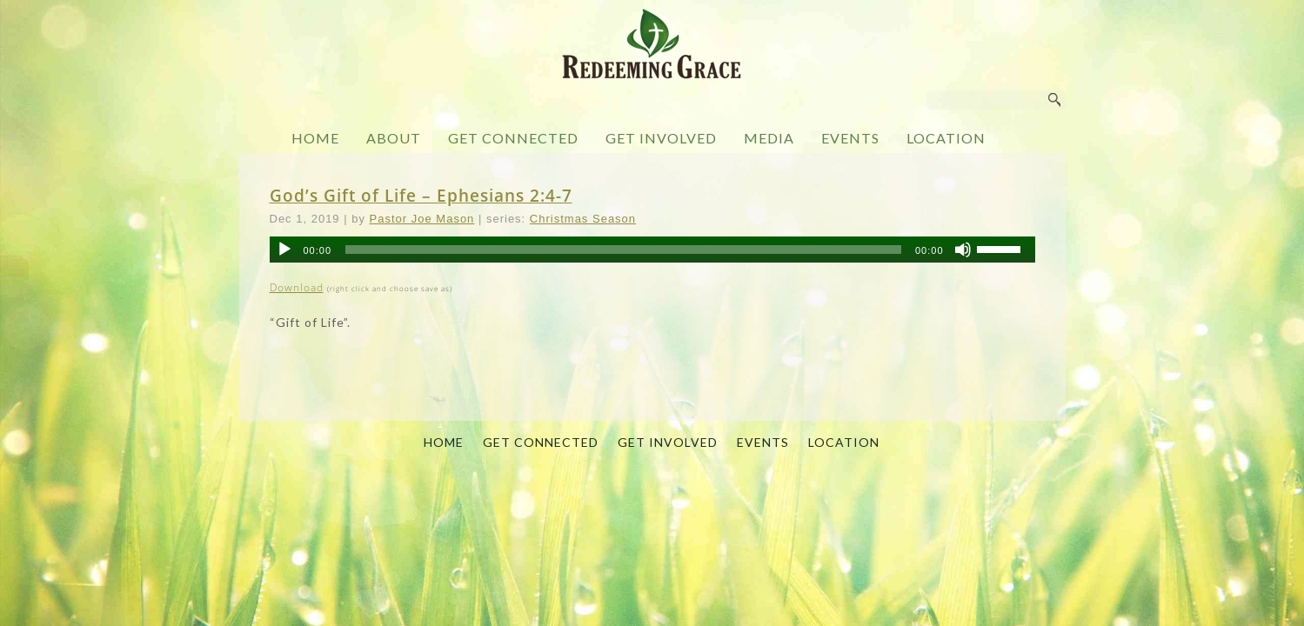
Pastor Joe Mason (422, 218)
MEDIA (769, 138)
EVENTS (850, 138)
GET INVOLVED (661, 138)
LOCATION (946, 138)
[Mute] (963, 249)
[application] (652, 249)
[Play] (284, 249)
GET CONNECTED (513, 138)
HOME (315, 138)
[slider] (623, 249)
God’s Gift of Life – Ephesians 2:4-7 (421, 195)
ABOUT (393, 138)
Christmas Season (583, 218)
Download (297, 287)
